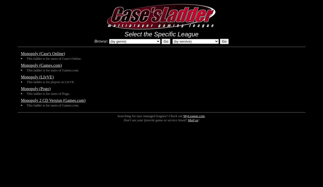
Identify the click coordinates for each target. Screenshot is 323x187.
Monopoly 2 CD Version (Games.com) (53, 100)
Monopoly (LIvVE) (37, 77)
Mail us (193, 120)
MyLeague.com (194, 116)
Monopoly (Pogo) (36, 88)
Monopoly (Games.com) (41, 65)
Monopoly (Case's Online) (43, 53)
